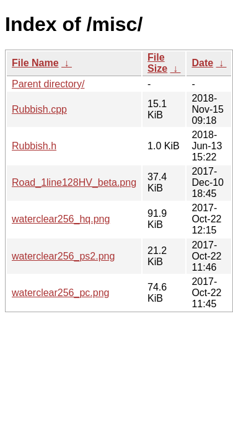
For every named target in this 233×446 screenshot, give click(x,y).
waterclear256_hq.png (61, 219)
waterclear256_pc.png (60, 292)
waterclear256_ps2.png (63, 256)
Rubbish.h (34, 146)
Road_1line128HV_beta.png (74, 182)
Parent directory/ (48, 84)
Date (202, 63)
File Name (35, 63)
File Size (157, 63)
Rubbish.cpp (39, 109)
